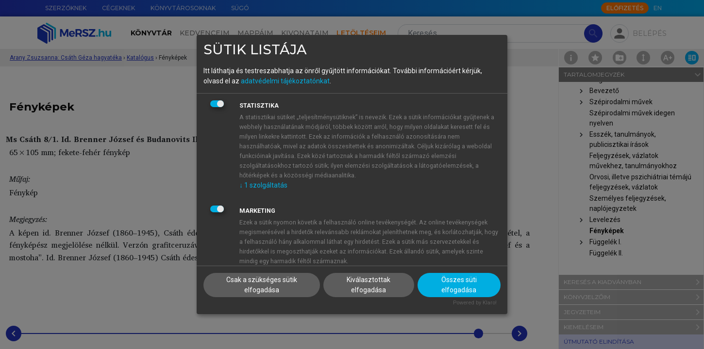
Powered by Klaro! (475, 303)
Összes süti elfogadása (459, 285)
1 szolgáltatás (263, 185)
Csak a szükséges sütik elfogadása (261, 285)
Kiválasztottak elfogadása (368, 285)
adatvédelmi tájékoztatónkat (285, 81)
